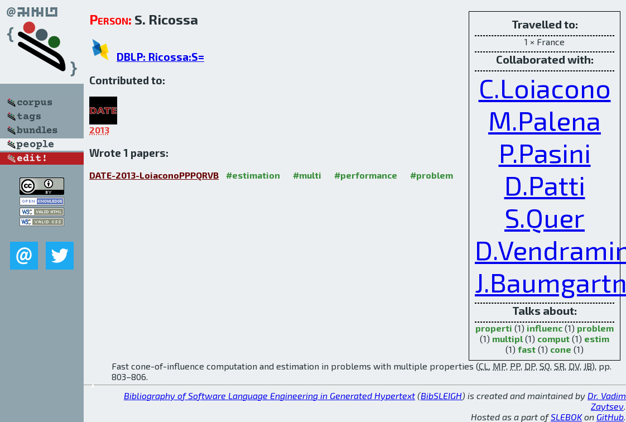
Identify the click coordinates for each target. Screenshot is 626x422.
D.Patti (544, 185)
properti (493, 328)
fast (527, 349)
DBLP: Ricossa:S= (160, 56)
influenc (544, 328)
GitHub (610, 416)
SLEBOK (566, 416)
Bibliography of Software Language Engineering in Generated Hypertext (269, 395)
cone (560, 349)
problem (595, 328)
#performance (365, 175)
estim (596, 338)
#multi (307, 175)
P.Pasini (545, 152)
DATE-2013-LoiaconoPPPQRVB (154, 175)
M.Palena (544, 120)
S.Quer (544, 217)
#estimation (253, 175)
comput (553, 338)
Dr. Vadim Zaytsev (607, 400)
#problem (431, 175)
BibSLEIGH (441, 395)
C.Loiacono (545, 87)
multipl (507, 338)
